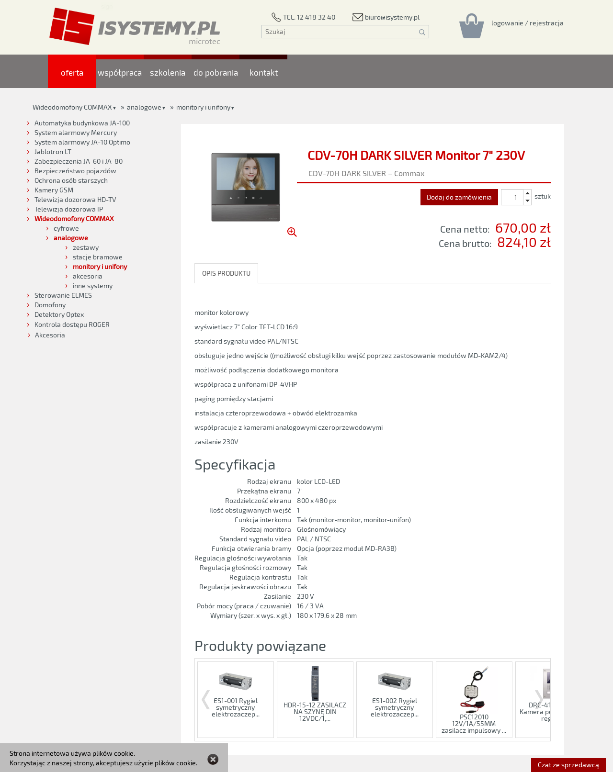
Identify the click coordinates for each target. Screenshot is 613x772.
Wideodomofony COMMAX (72, 107)
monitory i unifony (203, 107)
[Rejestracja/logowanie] (527, 22)
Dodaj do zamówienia (459, 197)
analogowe (144, 107)
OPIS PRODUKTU (226, 273)
